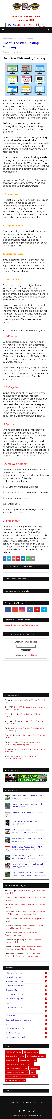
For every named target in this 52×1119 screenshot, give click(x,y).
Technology (25, 16)
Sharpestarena (19, 1115)
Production (26, 1016)
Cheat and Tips (26, 990)
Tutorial (36, 16)
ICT (26, 1011)
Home (15, 16)
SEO (32, 20)
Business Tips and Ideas (26, 986)
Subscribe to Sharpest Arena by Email (22, 625)
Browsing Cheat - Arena (26, 981)
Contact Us (37, 1102)
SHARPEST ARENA (11, 52)
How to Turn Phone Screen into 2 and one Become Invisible (23, 955)
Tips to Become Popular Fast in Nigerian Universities (24, 927)
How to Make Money (26, 1007)
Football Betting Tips (26, 994)
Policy (28, 1102)
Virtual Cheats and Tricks (26, 1037)
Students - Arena (26, 1033)
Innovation (23, 20)
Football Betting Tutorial (26, 999)
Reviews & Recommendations (26, 1020)
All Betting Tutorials (26, 973)
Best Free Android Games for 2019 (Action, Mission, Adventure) (25, 913)
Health (26, 1003)
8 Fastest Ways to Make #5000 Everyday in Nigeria (23, 743)
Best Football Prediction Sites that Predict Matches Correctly (24, 948)
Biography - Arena (26, 977)
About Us (20, 1102)
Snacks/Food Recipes (26, 1028)
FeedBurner (32, 655)
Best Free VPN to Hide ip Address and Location (23, 934)
